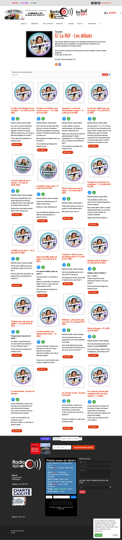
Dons (15, 3)
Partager (45, 438)
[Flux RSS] (56, 64)
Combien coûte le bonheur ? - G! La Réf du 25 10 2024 (98, 261)
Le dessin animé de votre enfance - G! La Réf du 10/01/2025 (20, 182)
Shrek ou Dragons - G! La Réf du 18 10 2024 (98, 329)
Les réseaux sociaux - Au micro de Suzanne (73, 393)
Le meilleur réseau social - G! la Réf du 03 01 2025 (47, 187)
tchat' (34, 3)
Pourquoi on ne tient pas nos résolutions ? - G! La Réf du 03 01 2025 (99, 184)
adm (13, 533)
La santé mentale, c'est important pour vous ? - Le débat (46, 333)
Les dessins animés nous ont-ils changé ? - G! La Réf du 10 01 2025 (98, 110)
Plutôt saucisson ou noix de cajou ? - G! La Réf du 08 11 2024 (72, 190)
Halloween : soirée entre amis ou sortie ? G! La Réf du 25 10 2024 (73, 322)
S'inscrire (105, 74)
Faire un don (92, 24)
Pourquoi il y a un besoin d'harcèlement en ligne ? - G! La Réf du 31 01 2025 (73, 110)
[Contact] (59, 64)
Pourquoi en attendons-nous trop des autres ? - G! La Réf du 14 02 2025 (47, 110)
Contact (71, 24)
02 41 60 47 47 (106, 3)
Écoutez (16, 145)
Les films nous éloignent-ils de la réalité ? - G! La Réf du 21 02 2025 (22, 110)
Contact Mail (21, 517)
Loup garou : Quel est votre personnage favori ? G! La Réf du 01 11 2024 (73, 256)
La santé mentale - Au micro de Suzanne (22, 392)
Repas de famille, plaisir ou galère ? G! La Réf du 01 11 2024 (46, 259)
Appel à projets (48, 24)
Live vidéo (24, 3)
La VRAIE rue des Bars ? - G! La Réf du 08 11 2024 (22, 251)
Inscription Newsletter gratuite (83, 447)
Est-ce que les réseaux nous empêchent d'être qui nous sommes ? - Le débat (98, 393)
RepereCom (21, 531)
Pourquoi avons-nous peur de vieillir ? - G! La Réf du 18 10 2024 (22, 323)
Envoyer (82, 492)
